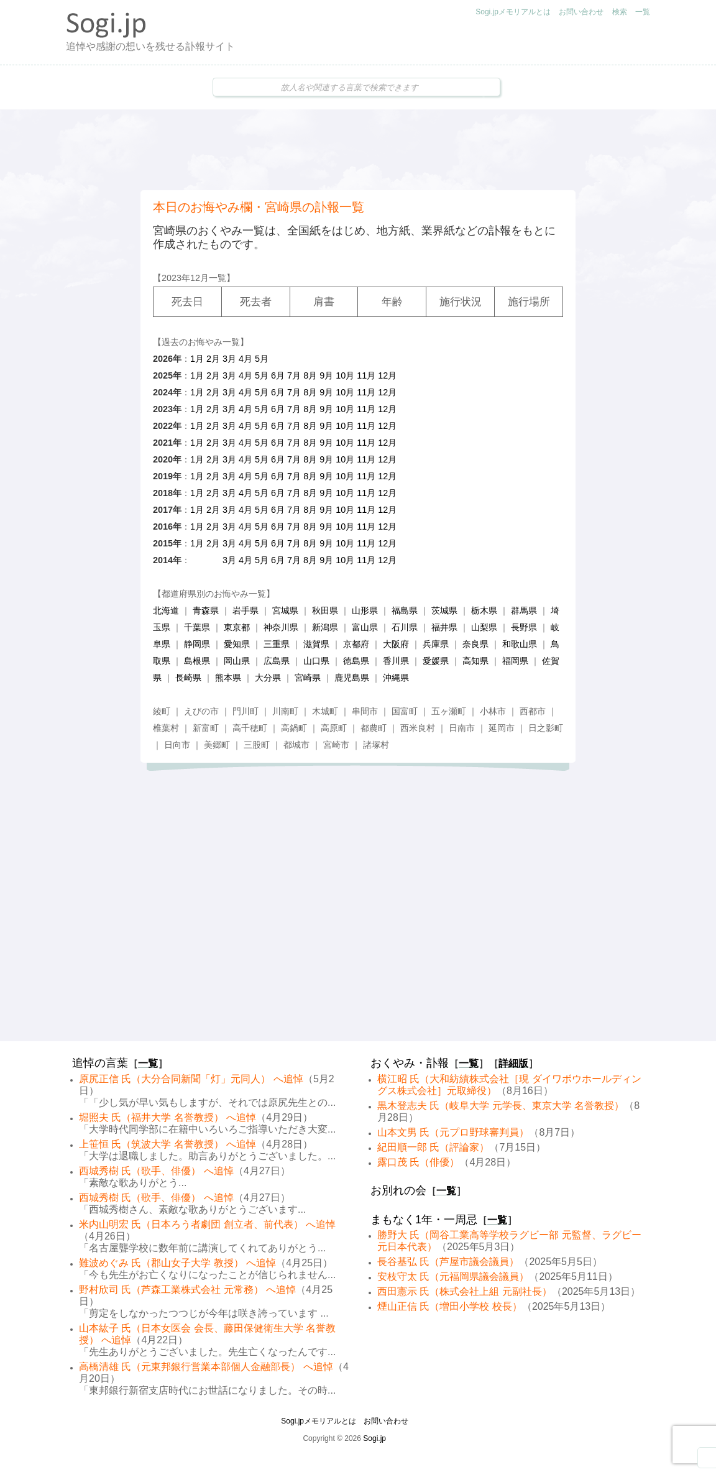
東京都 (237, 627)
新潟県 (325, 627)
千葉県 (197, 627)
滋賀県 (316, 644)
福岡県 (515, 661)
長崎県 (188, 678)
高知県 (475, 661)
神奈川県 (281, 627)
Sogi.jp (374, 1438)
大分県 (268, 678)
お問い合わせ (581, 11)
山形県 (365, 610)
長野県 (524, 627)
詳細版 (513, 1063)
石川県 (405, 627)
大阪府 (396, 644)
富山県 (365, 627)
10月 (345, 375)
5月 (261, 359)
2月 (213, 359)
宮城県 (285, 610)
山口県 (316, 661)
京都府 (356, 644)
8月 (310, 375)
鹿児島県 (351, 678)
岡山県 (237, 661)
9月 (326, 375)
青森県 (206, 610)
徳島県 (356, 661)
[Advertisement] (358, 150)
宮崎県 (308, 678)
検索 (619, 11)
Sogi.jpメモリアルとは (513, 11)
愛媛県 (436, 661)
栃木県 (484, 610)
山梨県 (484, 627)
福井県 (444, 627)
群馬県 (524, 610)
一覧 (642, 11)
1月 (197, 359)
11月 (366, 375)
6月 (278, 375)
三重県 (277, 644)
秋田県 (325, 610)
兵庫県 (436, 644)
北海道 (166, 610)
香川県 (396, 661)
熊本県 (228, 678)
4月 (245, 359)
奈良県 (475, 644)
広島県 (277, 661)
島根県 (197, 661)
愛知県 (237, 644)
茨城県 (444, 610)
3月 (229, 359)
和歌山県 (519, 644)
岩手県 (245, 610)
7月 (294, 375)
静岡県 (197, 644)
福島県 (405, 610)
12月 (387, 375)
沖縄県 (396, 678)
